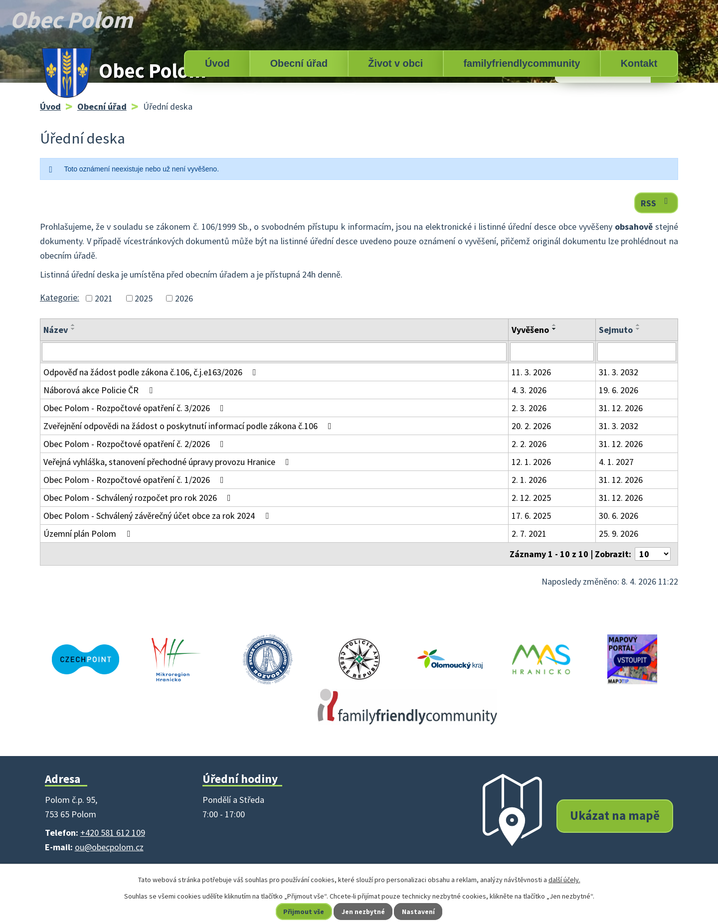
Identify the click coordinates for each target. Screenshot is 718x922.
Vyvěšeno (530, 329)
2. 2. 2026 (529, 444)
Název (55, 329)
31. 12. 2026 (621, 408)
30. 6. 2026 (618, 515)
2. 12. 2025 (531, 497)
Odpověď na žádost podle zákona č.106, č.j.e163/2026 (151, 372)
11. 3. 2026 (531, 372)
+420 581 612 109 (112, 832)
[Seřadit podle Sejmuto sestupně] (638, 329)
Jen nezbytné (363, 911)
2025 (144, 298)
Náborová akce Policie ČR (100, 390)
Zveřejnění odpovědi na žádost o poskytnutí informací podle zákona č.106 (189, 426)
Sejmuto (616, 329)
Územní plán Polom (88, 533)
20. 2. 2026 (531, 426)
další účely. (564, 879)
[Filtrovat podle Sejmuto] (636, 351)
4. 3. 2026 (529, 390)
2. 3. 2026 (529, 408)
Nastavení (419, 911)
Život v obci (395, 63)
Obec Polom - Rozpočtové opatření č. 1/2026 (135, 479)
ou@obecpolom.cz (109, 847)
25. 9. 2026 (618, 533)
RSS (656, 202)
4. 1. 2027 (616, 461)
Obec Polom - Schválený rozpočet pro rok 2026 (139, 497)
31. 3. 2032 (618, 372)
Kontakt (639, 63)
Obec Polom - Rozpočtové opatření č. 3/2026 (135, 408)
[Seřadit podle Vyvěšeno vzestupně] (554, 325)
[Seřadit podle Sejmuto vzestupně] (638, 325)
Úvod (217, 63)
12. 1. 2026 (531, 461)
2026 (184, 298)
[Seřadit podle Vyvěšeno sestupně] (554, 329)
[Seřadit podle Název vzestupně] (73, 325)
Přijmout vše (303, 911)
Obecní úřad (299, 63)
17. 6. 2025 (531, 515)
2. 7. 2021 (529, 533)
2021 (104, 298)
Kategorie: (59, 297)
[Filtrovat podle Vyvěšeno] (552, 351)
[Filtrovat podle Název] (274, 351)
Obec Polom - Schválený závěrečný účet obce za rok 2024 (158, 515)
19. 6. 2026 (618, 390)
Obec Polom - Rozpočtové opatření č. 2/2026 (135, 444)
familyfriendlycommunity (521, 63)
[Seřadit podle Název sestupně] (73, 329)
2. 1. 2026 (529, 479)
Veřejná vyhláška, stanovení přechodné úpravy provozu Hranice (168, 461)
